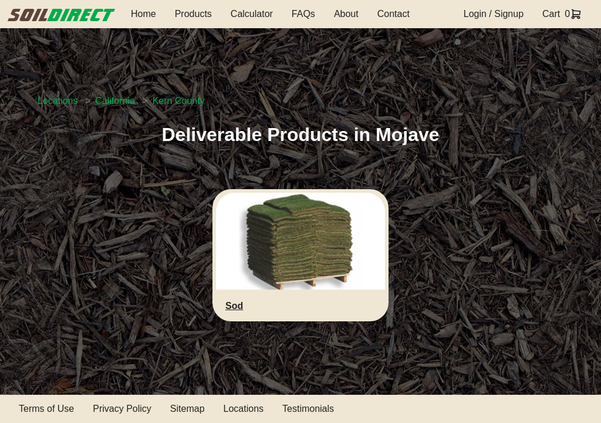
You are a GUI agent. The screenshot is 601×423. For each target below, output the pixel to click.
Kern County (179, 101)
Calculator (252, 14)
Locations (58, 101)
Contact (393, 14)
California (115, 101)
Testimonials (308, 409)
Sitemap (187, 409)
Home (143, 14)
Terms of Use (46, 409)
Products (193, 14)
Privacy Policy (122, 409)
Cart (551, 14)
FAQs (303, 14)
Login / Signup (494, 14)
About (346, 14)
